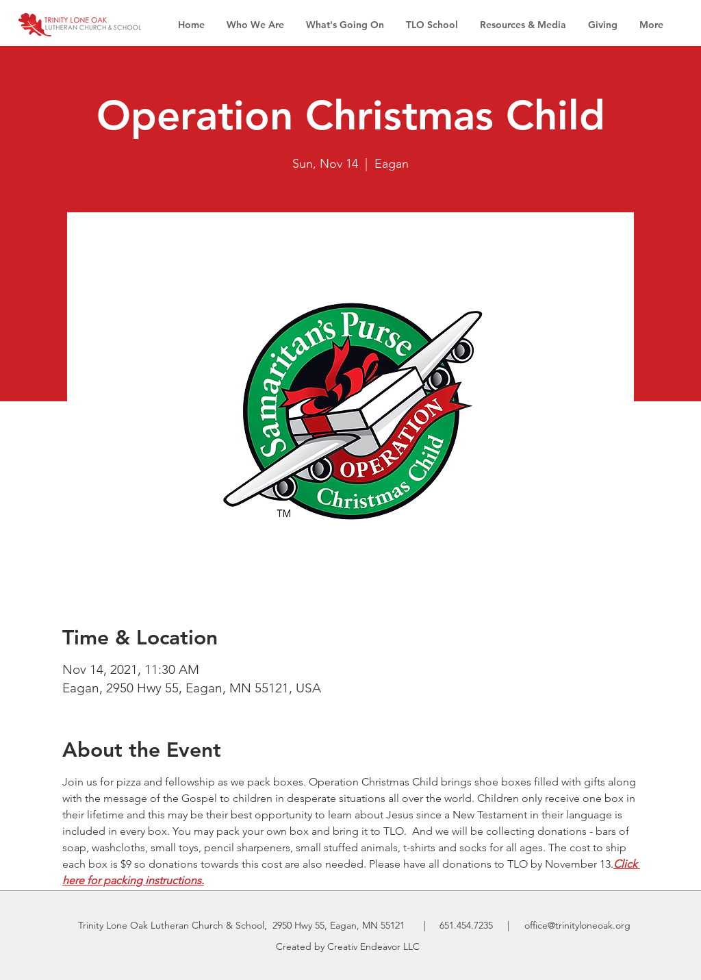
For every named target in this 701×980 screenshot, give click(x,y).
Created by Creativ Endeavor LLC (348, 946)
